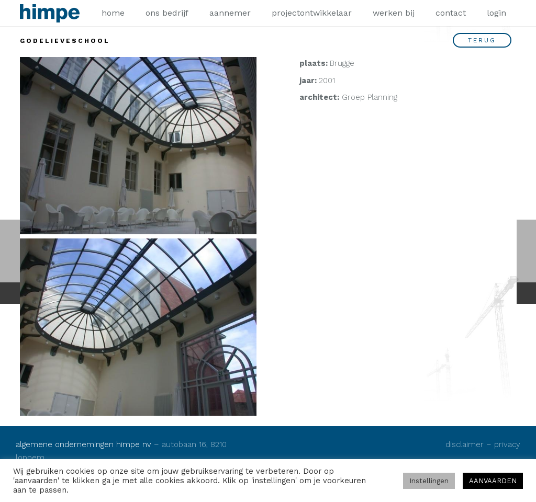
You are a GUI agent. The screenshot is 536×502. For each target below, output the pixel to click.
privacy (507, 444)
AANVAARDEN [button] (493, 481)
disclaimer (464, 444)
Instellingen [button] (429, 481)
